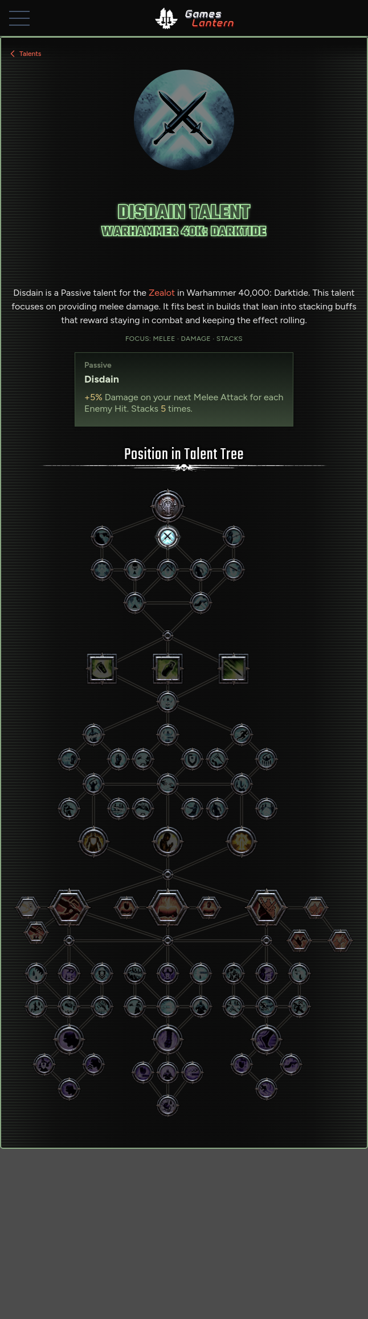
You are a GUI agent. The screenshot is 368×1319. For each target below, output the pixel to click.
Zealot (162, 292)
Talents (24, 53)
